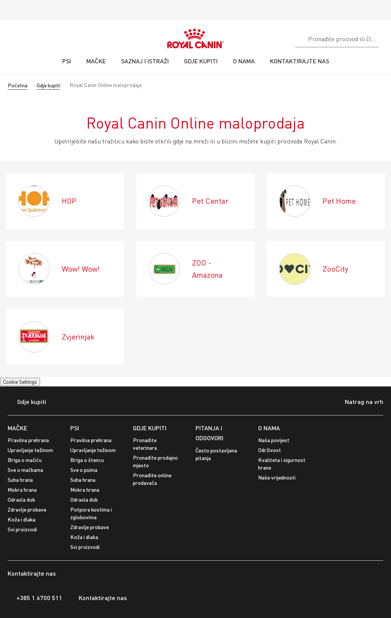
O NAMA (269, 427)
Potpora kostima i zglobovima (91, 513)
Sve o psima (83, 470)
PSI (74, 427)
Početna (17, 85)
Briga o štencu (87, 460)
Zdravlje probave (27, 509)
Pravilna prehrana (28, 440)
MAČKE (17, 427)
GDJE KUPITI (149, 427)
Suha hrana (20, 479)
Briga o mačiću (25, 460)
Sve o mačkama (25, 470)
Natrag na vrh (358, 402)
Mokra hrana (22, 489)
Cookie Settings (20, 382)
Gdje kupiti (48, 85)
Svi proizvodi (22, 529)
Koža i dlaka (22, 519)
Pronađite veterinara (145, 444)
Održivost (269, 450)
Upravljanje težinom (30, 450)
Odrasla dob (21, 499)
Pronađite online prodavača (152, 479)
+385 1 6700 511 (35, 598)
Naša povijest (273, 440)
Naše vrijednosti (277, 477)
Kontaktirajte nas (98, 598)
